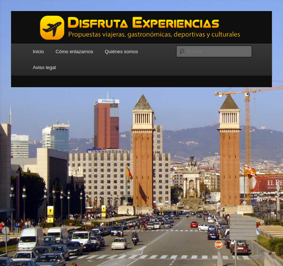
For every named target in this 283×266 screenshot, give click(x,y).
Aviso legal (44, 67)
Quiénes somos (121, 51)
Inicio (38, 51)
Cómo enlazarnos (74, 51)
